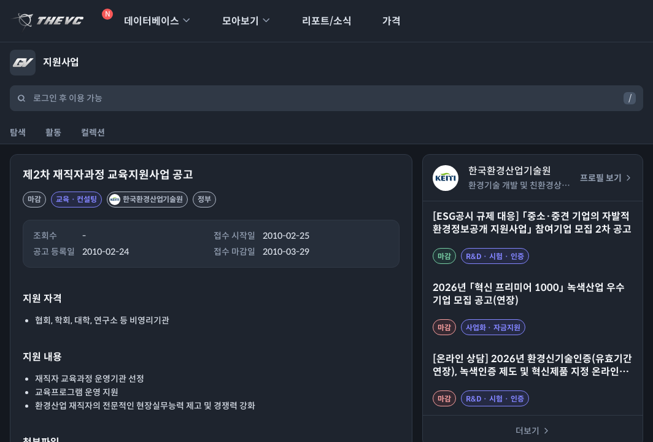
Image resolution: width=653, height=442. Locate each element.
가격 (383, 21)
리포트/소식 (319, 21)
